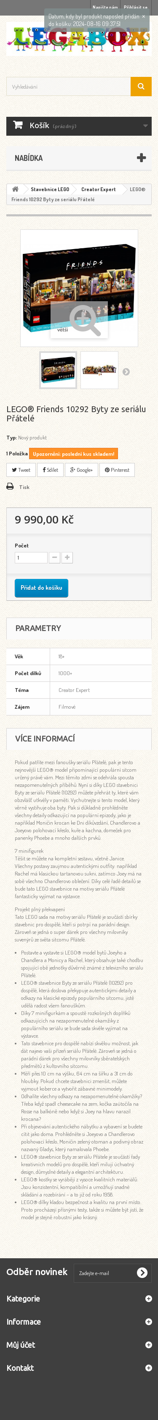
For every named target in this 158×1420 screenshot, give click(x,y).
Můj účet (20, 1345)
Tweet (21, 469)
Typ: (11, 437)
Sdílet (50, 469)
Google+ (81, 469)
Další (126, 371)
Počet (22, 545)
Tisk (24, 487)
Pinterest (117, 469)
